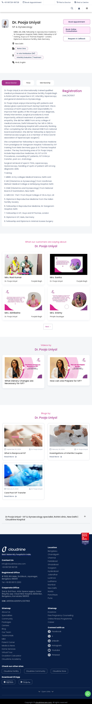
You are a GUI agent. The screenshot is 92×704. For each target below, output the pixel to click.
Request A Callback (76, 38)
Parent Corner (8, 642)
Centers (5, 625)
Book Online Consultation (71, 30)
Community (7, 619)
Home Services (8, 649)
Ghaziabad (53, 564)
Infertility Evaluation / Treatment (29, 57)
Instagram (56, 645)
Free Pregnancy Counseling (60, 615)
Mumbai (51, 585)
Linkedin (55, 641)
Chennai (52, 558)
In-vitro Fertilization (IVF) (26, 53)
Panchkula (53, 595)
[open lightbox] (23, 264)
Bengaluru (52, 551)
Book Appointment (77, 22)
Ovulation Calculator (11, 656)
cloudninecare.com (43, 702)
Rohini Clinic (21, 49)
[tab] (11, 82)
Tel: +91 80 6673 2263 (11, 582)
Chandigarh (53, 554)
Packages (6, 622)
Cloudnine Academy (11, 659)
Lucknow (52, 578)
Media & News (8, 646)
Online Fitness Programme (60, 619)
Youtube (56, 650)
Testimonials (7, 636)
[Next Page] (47, 327)
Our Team (6, 632)
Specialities (7, 615)
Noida (50, 591)
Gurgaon (52, 568)
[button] (87, 8)
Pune (50, 598)
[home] (24, 8)
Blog (4, 629)
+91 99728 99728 (9, 567)
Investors (52, 612)
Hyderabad (53, 571)
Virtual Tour (7, 652)
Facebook (56, 631)
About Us (6, 612)
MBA (4, 639)
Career (51, 622)
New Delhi (52, 588)
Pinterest (56, 655)
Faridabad (53, 561)
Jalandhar (53, 575)
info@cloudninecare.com (14, 564)
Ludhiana (52, 581)
